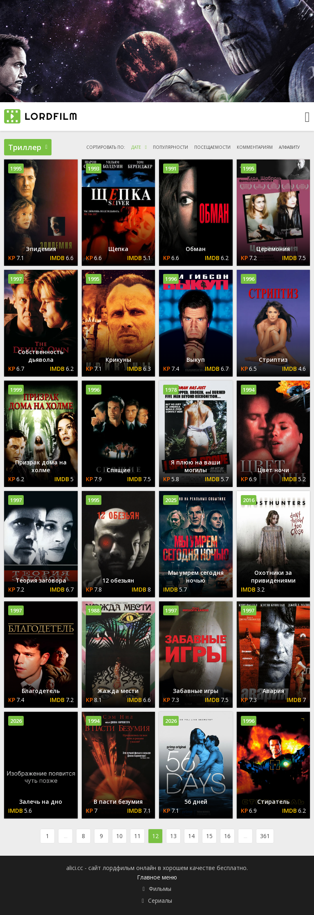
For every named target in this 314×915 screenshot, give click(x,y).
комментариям (255, 147)
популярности (170, 147)
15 (209, 836)
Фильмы (160, 889)
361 (265, 836)
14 (191, 836)
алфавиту (289, 147)
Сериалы (160, 900)
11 (137, 836)
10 (119, 836)
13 (173, 836)
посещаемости (212, 147)
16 (227, 836)
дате (136, 147)
